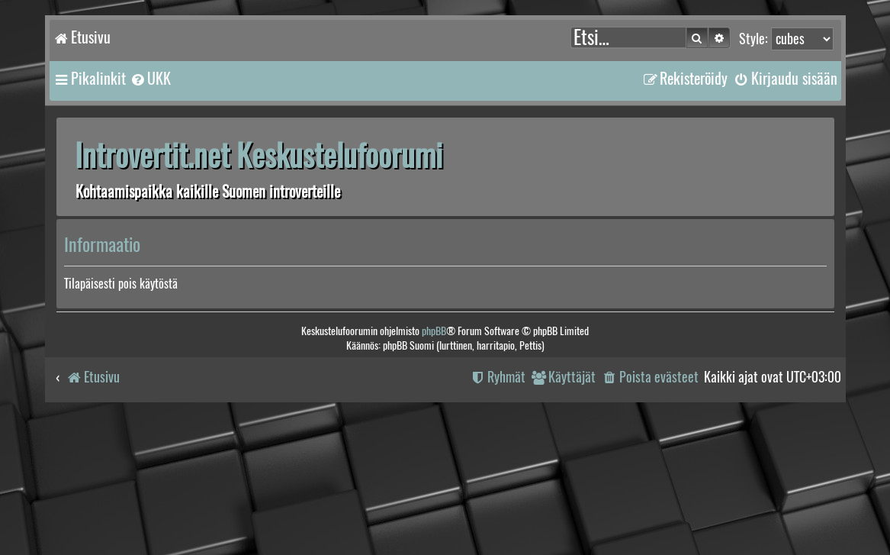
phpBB (434, 331)
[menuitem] (150, 78)
